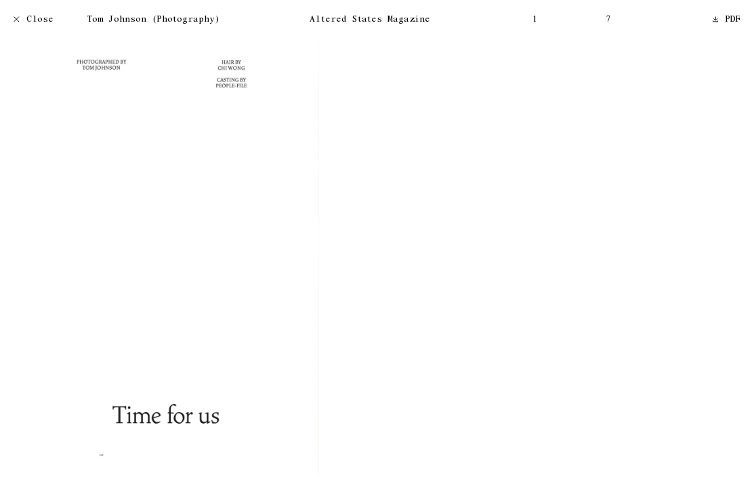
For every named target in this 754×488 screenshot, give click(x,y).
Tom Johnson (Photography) (153, 20)
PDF (727, 20)
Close (34, 20)
